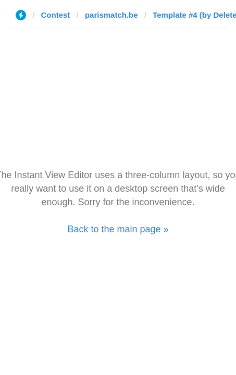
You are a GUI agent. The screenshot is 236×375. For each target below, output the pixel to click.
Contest (55, 14)
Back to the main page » (117, 229)
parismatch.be (111, 14)
